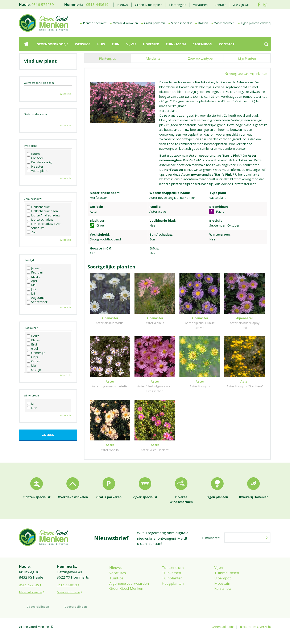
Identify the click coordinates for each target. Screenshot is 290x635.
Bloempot (222, 578)
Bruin (32, 344)
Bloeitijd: (29, 260)
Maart (33, 276)
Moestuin (222, 583)
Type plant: (30, 146)
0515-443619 (97, 4)
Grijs (32, 356)
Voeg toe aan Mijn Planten (248, 73)
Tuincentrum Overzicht (254, 626)
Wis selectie (65, 93)
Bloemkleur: (31, 328)
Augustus (36, 297)
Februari (35, 272)
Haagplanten (173, 583)
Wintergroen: (32, 395)
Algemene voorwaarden (129, 583)
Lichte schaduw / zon (44, 223)
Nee (32, 407)
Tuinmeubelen (226, 572)
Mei (31, 284)
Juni (31, 289)
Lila (31, 365)
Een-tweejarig (39, 162)
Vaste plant (37, 170)
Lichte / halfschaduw (43, 215)
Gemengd (36, 352)
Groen (33, 361)
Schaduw (35, 227)
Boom (33, 153)
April (32, 280)
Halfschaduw (38, 206)
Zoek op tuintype (200, 58)
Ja (30, 403)
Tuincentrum (173, 567)
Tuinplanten (172, 578)
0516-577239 (43, 4)
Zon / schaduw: (33, 199)
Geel (32, 348)
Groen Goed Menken (126, 588)
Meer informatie (30, 592)
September (37, 301)
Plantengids (107, 58)
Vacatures (117, 572)
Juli (31, 293)
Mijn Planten (247, 58)
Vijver (219, 567)
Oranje (34, 369)
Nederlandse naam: (35, 114)
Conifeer (35, 157)
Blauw (33, 340)
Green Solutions (223, 626)
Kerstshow (222, 588)
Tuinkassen (171, 572)
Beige (33, 335)
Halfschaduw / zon (42, 210)
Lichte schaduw (40, 219)
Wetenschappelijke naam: (39, 83)
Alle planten (154, 58)
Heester (35, 166)
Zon (32, 232)
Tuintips (116, 578)
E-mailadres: (211, 538)
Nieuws (115, 567)
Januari (34, 268)
